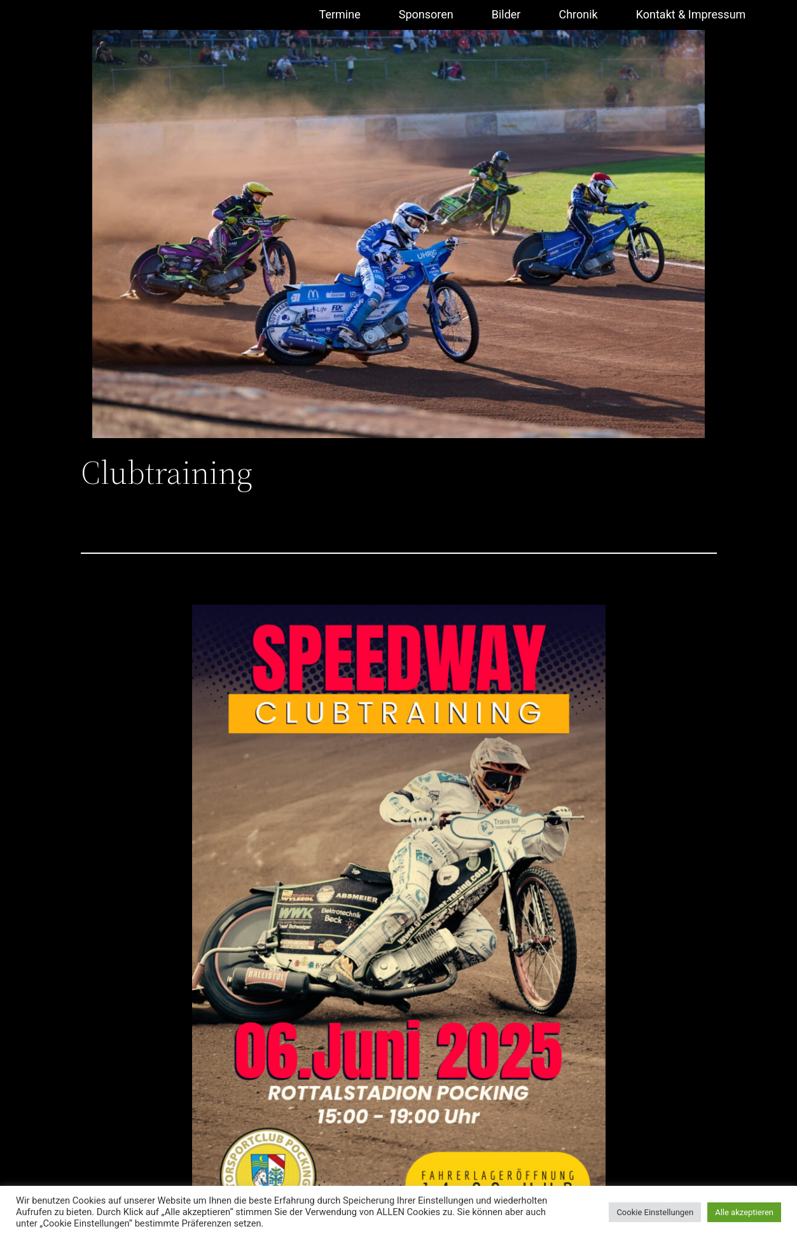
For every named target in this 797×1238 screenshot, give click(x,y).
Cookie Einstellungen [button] (654, 1212)
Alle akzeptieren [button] (744, 1212)
